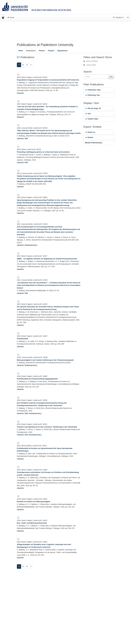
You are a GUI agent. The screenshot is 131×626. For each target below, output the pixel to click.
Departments (62, 51)
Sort (88, 114)
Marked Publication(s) (93, 143)
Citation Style (91, 119)
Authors (42, 51)
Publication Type (93, 90)
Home (10, 17)
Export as (90, 132)
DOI (26, 138)
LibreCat (20, 93)
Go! (111, 76)
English (119, 17)
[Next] (31, 65)
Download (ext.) (31, 245)
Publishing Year (92, 95)
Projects (51, 51)
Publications (31, 51)
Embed (89, 137)
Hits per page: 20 (93, 108)
